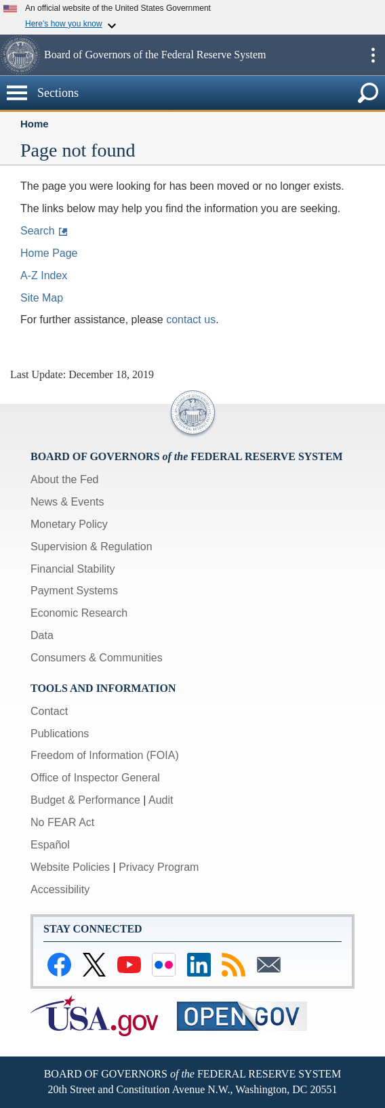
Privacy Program (159, 867)
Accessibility (60, 889)
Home (34, 123)
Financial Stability (73, 569)
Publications (60, 733)
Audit (160, 800)
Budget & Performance (85, 800)
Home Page (49, 253)
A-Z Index (43, 275)
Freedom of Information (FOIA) (105, 755)
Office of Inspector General (95, 777)
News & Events (67, 502)
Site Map (41, 298)
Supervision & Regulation (92, 546)
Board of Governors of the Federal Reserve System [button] (155, 54)
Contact (49, 711)
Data (42, 635)
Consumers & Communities (97, 657)
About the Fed (65, 479)
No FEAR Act (62, 822)
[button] (20, 55)
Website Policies (70, 867)
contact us (191, 319)
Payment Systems (74, 590)
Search (37, 231)
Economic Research (79, 613)
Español (50, 844)
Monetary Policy (69, 524)
